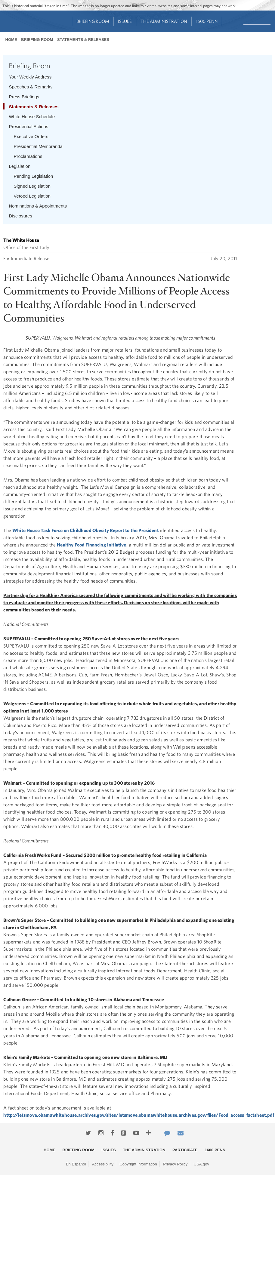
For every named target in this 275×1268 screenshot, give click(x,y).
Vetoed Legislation (32, 196)
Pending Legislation (33, 176)
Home (11, 39)
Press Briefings (24, 96)
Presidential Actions (28, 126)
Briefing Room (92, 21)
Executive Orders (31, 136)
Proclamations (28, 156)
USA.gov (201, 1164)
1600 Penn (207, 21)
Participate (185, 1150)
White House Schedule (32, 116)
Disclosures (20, 215)
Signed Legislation (32, 186)
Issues (125, 21)
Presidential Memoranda (38, 146)
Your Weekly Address (30, 76)
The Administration (164, 21)
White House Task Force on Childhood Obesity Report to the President (85, 530)
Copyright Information (138, 1164)
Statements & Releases (83, 39)
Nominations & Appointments (38, 205)
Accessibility (102, 1164)
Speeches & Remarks (30, 86)
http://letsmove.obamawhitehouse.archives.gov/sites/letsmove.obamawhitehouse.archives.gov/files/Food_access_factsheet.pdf (138, 1115)
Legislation (19, 166)
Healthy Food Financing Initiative (91, 544)
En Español (76, 1164)
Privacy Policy (175, 1164)
